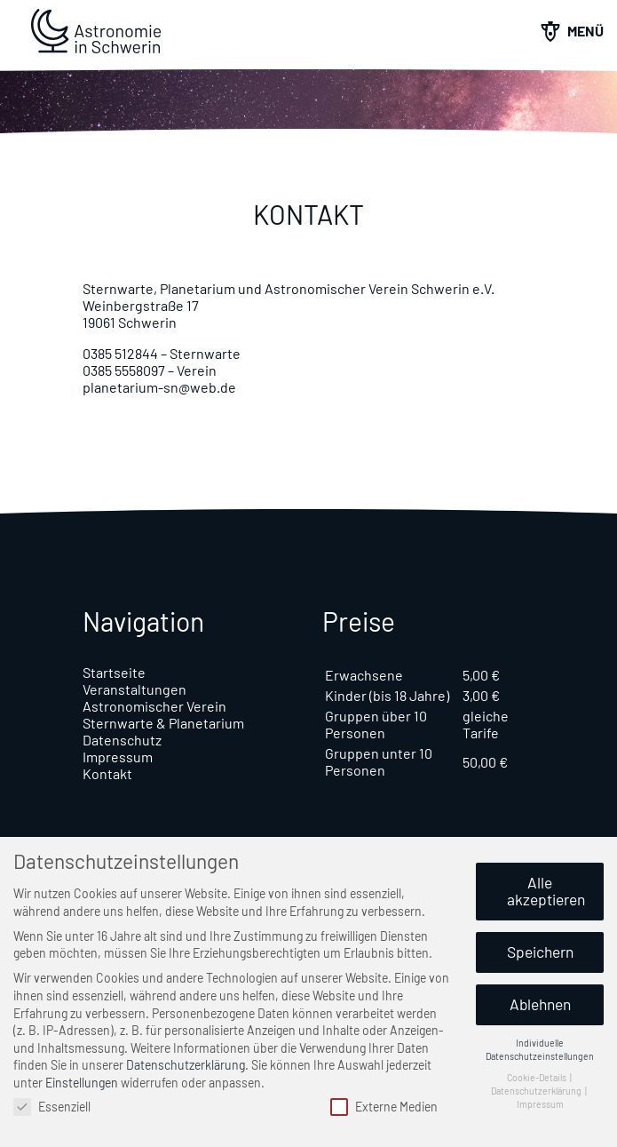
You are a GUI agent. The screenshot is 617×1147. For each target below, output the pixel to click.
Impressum (118, 756)
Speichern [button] (540, 951)
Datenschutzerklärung (185, 1064)
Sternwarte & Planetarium (163, 722)
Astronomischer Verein (154, 705)
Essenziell (52, 1106)
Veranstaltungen (134, 689)
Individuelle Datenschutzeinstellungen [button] (540, 1049)
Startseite (114, 672)
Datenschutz (122, 739)
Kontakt (107, 773)
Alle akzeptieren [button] (546, 891)
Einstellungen (81, 1082)
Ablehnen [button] (540, 1004)
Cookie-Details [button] (537, 1077)
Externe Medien (384, 1106)
